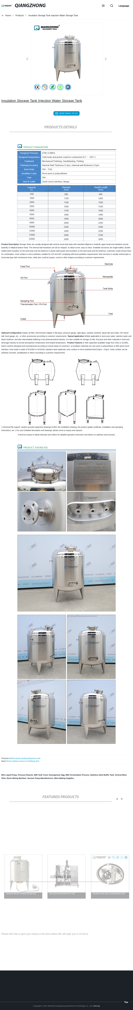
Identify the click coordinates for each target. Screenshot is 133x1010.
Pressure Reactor (25, 775)
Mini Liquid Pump (9, 775)
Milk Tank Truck (41, 775)
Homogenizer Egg (57, 775)
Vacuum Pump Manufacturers (40, 778)
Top (126, 1002)
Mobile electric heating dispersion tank (24, 758)
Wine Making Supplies (64, 778)
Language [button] (124, 6)
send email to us (66, 113)
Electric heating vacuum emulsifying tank (22, 761)
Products (19, 15)
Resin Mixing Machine (16, 778)
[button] (103, 6)
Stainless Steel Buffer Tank (102, 775)
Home (8, 15)
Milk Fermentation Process (77, 775)
